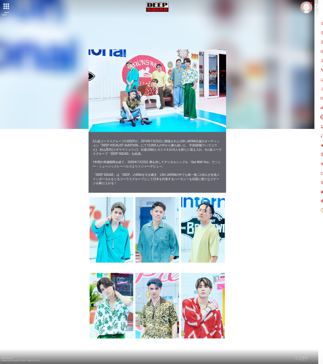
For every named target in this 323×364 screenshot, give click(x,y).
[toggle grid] (6, 6)
